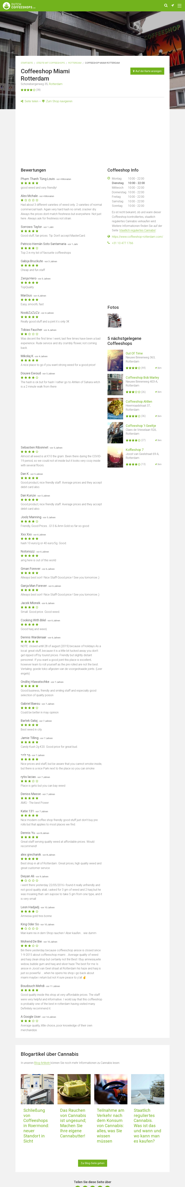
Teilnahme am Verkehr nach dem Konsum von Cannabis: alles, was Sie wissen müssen (110, 1126)
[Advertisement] (92, 136)
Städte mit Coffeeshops (50, 63)
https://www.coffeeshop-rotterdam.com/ (137, 236)
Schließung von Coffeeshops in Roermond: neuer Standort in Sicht (36, 1126)
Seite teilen (29, 101)
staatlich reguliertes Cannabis (137, 230)
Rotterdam (74, 63)
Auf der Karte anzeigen (147, 71)
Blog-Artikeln (42, 1063)
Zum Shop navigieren (57, 101)
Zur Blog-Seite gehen (92, 1163)
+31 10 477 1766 (122, 243)
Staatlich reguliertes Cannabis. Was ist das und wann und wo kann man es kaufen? (147, 1126)
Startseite (27, 63)
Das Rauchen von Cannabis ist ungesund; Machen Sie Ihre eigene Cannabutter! (73, 1123)
